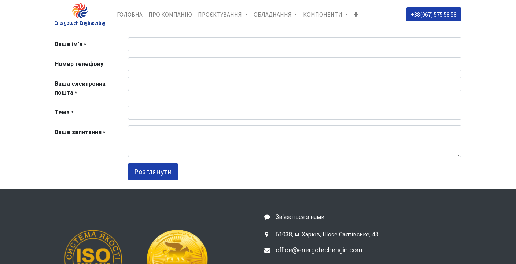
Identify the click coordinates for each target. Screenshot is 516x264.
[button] (356, 14)
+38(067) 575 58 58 (434, 14)
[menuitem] (129, 14)
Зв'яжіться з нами (300, 216)
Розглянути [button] (153, 171)
